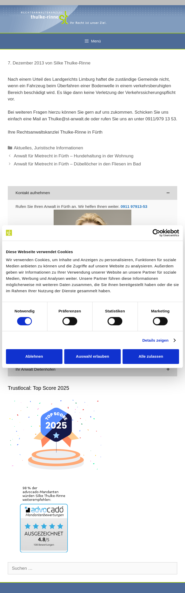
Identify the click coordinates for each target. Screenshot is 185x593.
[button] (92, 193)
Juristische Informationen (58, 147)
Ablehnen (34, 356)
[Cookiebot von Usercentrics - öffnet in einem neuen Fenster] (156, 233)
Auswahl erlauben (92, 356)
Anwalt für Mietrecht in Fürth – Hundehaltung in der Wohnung (73, 155)
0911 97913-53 (134, 206)
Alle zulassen (151, 356)
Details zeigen (155, 340)
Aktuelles (23, 147)
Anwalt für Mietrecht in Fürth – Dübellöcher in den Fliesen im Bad (77, 164)
